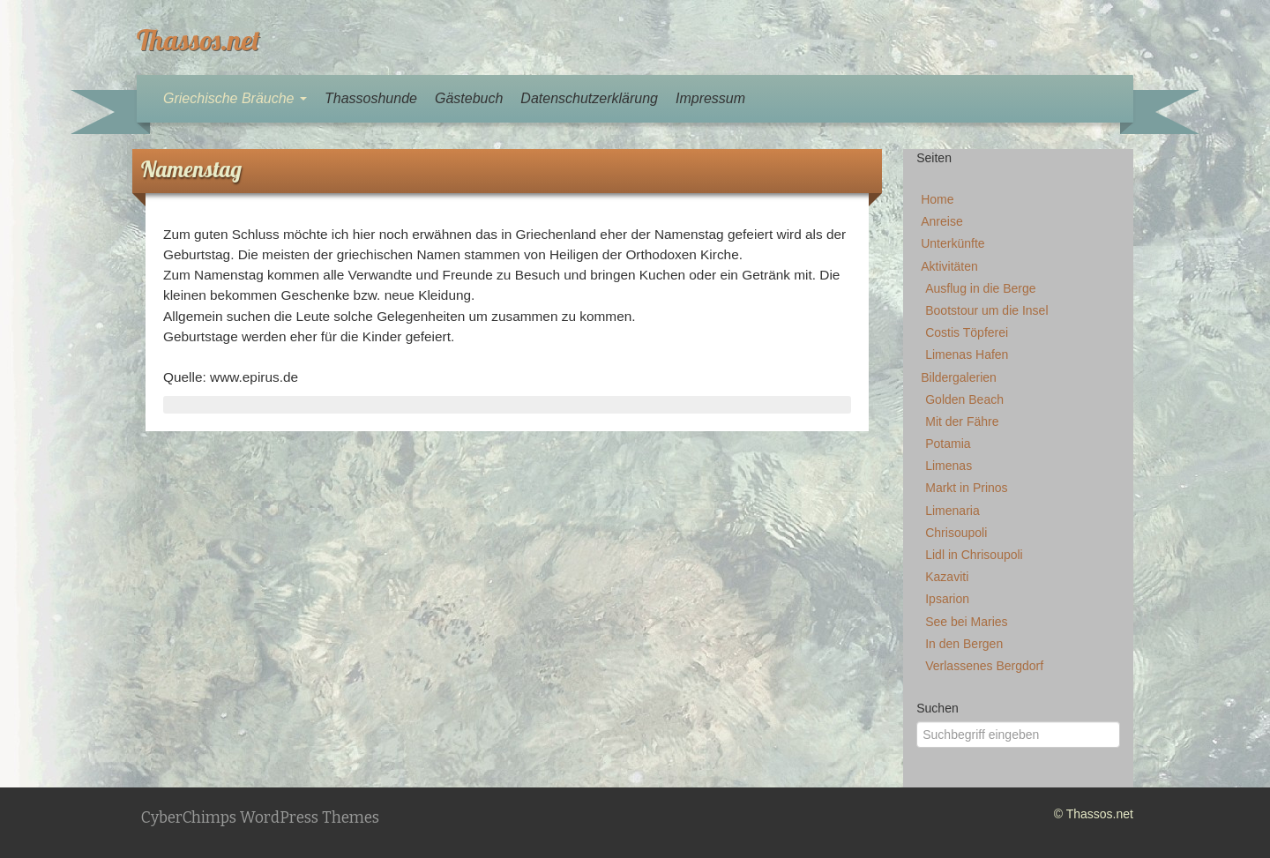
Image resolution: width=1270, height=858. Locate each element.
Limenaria (952, 511)
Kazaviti (946, 577)
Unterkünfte (952, 243)
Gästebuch (469, 98)
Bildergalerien (959, 377)
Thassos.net (198, 39)
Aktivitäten (949, 266)
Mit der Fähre (961, 421)
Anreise (941, 221)
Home (937, 199)
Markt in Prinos (966, 488)
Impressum (710, 98)
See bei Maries (966, 622)
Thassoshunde (371, 98)
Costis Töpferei (966, 332)
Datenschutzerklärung (589, 98)
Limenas (948, 466)
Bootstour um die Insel (986, 310)
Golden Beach (964, 399)
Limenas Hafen (966, 354)
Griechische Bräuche (235, 98)
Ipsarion (947, 599)
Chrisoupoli (956, 533)
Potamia (947, 443)
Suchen (937, 708)
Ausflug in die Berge (980, 288)
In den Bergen (964, 644)
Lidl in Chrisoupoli (974, 555)
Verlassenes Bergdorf (984, 666)
